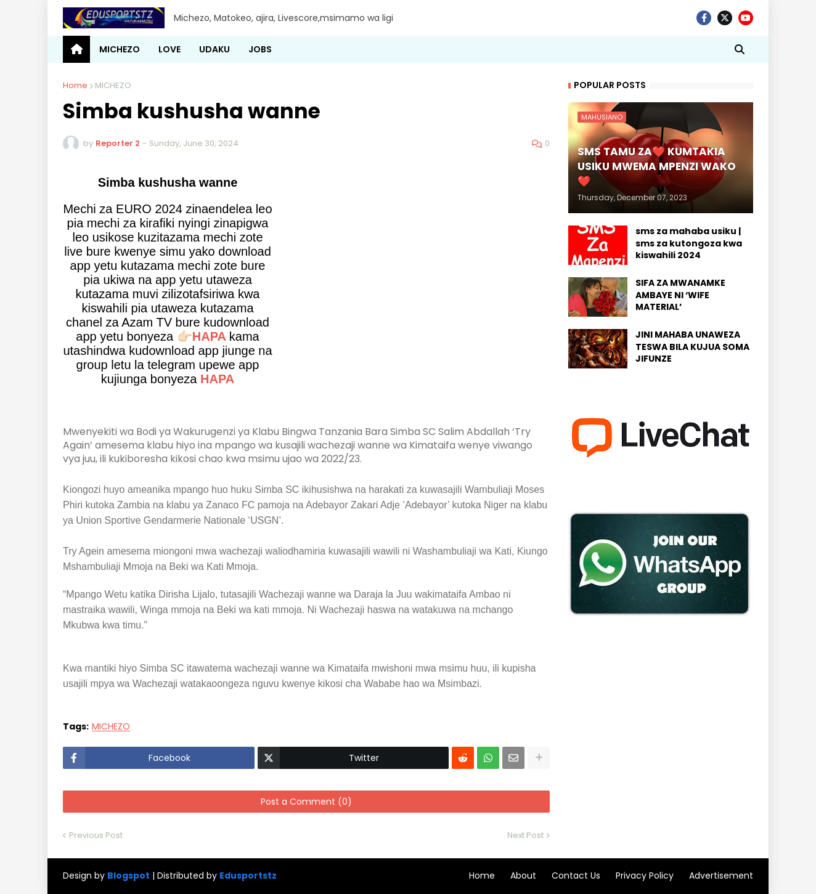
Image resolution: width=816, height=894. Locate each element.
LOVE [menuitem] (169, 49)
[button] (739, 49)
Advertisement (721, 875)
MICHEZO (113, 85)
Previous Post (96, 835)
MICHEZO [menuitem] (119, 49)
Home (75, 85)
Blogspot (128, 876)
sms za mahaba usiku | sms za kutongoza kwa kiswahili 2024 (688, 243)
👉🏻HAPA (201, 336)
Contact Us (576, 875)
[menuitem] (76, 49)
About (523, 875)
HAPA (217, 379)
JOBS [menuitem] (260, 49)
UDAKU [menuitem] (214, 49)
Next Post (525, 835)
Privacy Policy (645, 875)
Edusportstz (248, 875)
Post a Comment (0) (306, 801)
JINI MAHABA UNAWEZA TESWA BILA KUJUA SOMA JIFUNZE (692, 347)
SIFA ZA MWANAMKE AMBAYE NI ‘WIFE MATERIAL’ (680, 295)
